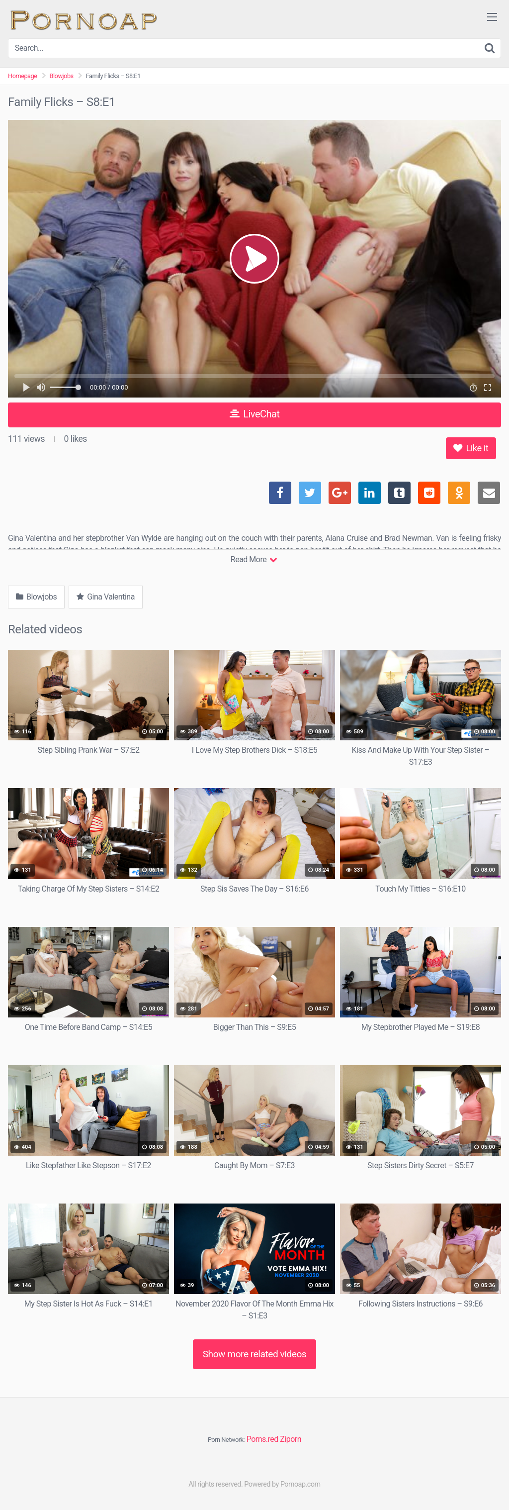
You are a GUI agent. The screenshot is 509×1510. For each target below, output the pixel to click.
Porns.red (262, 1439)
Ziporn (290, 1439)
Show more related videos (255, 1354)
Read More (254, 559)
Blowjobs (62, 76)
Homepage (22, 76)
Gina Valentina (106, 597)
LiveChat (255, 414)
